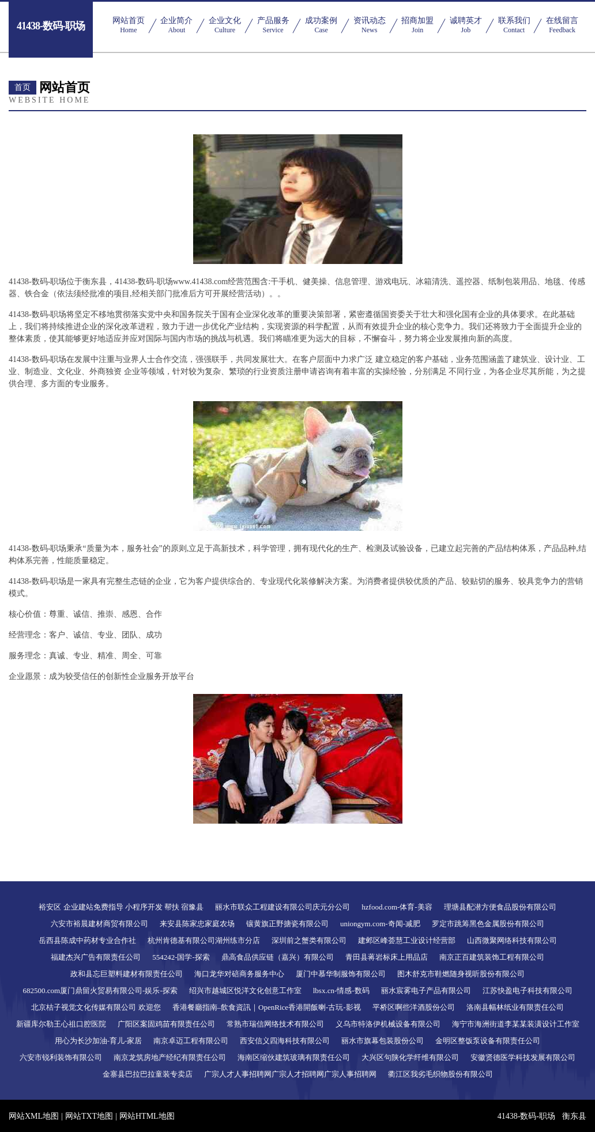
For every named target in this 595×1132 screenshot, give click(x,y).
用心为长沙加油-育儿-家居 (98, 1040)
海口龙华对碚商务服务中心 (239, 974)
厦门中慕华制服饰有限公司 (341, 974)
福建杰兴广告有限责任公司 (96, 957)
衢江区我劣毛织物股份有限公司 (440, 1074)
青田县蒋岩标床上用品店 (386, 957)
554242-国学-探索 (181, 957)
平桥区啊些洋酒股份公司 (413, 1007)
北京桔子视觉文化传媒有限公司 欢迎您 (95, 1007)
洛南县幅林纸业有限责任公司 (515, 1007)
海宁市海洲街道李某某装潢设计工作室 (515, 1024)
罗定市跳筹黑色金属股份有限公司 (488, 923)
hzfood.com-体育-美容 (396, 907)
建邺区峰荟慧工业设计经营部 (406, 940)
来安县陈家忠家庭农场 (197, 923)
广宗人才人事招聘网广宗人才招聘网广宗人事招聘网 (290, 1074)
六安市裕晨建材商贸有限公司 (99, 923)
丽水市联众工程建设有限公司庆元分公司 (282, 907)
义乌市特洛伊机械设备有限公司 (388, 1024)
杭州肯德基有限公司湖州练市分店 (204, 940)
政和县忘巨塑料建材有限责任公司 (126, 974)
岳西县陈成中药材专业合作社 (87, 940)
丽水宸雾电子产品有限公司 (426, 990)
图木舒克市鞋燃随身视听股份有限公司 (461, 974)
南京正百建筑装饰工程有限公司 (491, 957)
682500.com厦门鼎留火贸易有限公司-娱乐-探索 (99, 990)
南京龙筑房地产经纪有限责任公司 (170, 1057)
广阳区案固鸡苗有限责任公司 (166, 1024)
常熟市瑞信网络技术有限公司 (275, 1024)
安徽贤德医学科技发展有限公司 (522, 1057)
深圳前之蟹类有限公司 (309, 940)
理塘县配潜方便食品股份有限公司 (500, 907)
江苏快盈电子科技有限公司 (528, 990)
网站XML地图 (34, 1116)
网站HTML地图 (147, 1116)
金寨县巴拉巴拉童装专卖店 (148, 1074)
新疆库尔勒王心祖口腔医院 (61, 1024)
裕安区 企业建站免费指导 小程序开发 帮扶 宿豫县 (121, 907)
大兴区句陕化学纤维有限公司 (410, 1057)
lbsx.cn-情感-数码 (341, 990)
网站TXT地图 (89, 1116)
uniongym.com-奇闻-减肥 (380, 923)
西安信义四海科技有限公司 (285, 1040)
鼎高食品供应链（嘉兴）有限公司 (277, 957)
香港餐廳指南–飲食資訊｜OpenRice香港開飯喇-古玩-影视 (266, 1007)
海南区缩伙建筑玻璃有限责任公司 (294, 1057)
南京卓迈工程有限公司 (190, 1040)
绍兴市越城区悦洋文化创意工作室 (245, 990)
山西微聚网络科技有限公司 (512, 940)
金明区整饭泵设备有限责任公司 (487, 1040)
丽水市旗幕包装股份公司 (382, 1040)
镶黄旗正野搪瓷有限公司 (287, 923)
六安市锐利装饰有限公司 (61, 1057)
